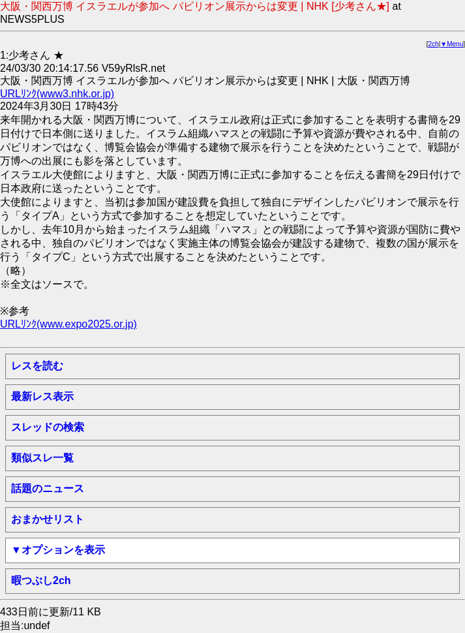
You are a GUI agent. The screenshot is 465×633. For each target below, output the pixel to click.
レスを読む (37, 365)
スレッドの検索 (47, 427)
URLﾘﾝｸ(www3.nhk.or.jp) (57, 93)
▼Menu (451, 44)
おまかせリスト (47, 519)
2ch (433, 44)
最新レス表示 (42, 396)
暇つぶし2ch (41, 580)
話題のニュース (47, 488)
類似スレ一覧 (42, 457)
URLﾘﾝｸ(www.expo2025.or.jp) (68, 324)
